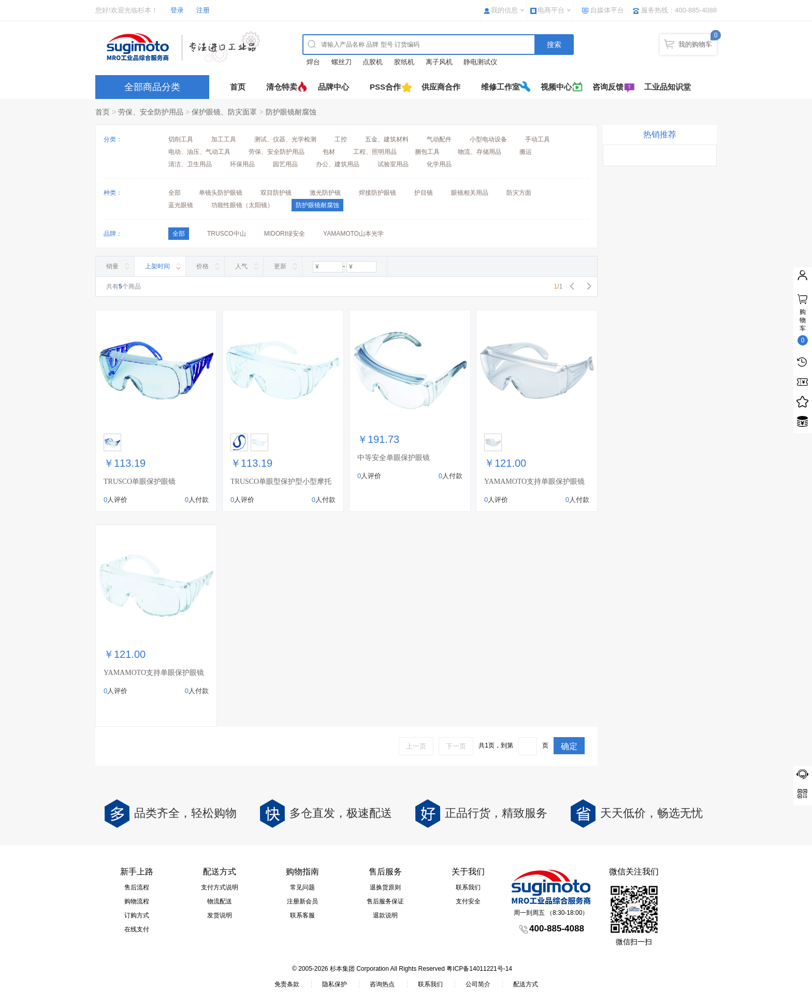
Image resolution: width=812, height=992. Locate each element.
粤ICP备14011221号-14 (479, 968)
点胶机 (373, 62)
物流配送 (219, 901)
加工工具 (223, 139)
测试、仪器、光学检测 (285, 139)
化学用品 (439, 164)
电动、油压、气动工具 (199, 151)
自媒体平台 (607, 10)
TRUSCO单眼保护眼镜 (140, 481)
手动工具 (537, 139)
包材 (329, 151)
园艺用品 (285, 164)
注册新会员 (302, 901)
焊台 (313, 62)
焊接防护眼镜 (377, 192)
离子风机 (439, 62)
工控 (341, 139)
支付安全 (468, 901)
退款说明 (385, 915)
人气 (241, 266)
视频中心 (556, 86)
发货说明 (219, 915)
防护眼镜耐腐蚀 (291, 112)
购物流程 (136, 901)
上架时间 (157, 266)
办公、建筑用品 (337, 164)
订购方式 (136, 915)
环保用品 (242, 164)
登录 (177, 10)
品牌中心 (333, 86)
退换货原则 (385, 887)
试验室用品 (393, 164)
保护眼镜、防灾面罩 (224, 112)
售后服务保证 (385, 901)
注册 (203, 10)
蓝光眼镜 (180, 205)
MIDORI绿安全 (284, 233)
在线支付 (136, 929)
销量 (112, 266)
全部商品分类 (152, 87)
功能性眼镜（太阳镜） (242, 205)
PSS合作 (385, 86)
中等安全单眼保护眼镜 (393, 458)
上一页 (416, 746)
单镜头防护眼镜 (220, 192)
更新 (280, 266)
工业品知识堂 (667, 86)
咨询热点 (382, 984)
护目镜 (423, 192)
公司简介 (478, 984)
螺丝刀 (341, 62)
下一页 (456, 746)
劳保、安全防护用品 (150, 112)
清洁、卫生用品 (190, 164)
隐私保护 (334, 984)
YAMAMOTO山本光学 (353, 233)
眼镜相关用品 (469, 192)
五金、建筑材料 (387, 139)
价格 (202, 266)
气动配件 (439, 139)
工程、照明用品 (375, 151)
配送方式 (525, 984)
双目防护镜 (276, 192)
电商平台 (551, 10)
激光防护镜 (325, 192)
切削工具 (180, 139)
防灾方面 (518, 192)
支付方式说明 (219, 887)
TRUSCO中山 (226, 233)
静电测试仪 (480, 62)
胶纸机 (404, 62)
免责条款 (286, 984)
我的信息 (504, 10)
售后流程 (136, 887)
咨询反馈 (608, 86)
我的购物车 (695, 44)
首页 (237, 86)
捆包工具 (427, 151)
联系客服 (302, 915)
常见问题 (302, 887)
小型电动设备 (488, 139)
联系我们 (468, 887)
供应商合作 (441, 86)
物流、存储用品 (479, 151)
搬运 (525, 151)
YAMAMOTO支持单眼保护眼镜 (534, 481)
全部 (174, 192)
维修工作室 (500, 86)
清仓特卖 (281, 86)
